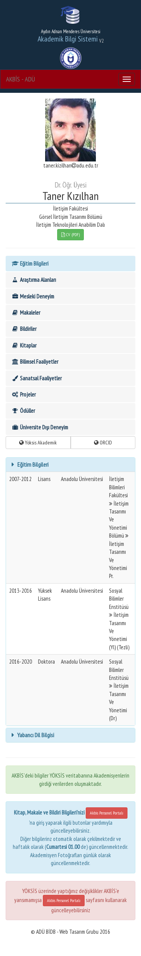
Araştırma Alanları (33, 279)
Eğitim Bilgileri (30, 263)
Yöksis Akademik (38, 442)
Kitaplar (23, 345)
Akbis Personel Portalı (106, 813)
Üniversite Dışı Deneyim (39, 427)
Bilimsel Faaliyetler (34, 361)
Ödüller (23, 410)
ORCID (103, 442)
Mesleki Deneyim (32, 296)
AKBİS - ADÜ (20, 79)
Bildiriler (23, 328)
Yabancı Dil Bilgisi (35, 735)
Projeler (23, 394)
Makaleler (25, 312)
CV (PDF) (70, 234)
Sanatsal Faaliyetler (36, 378)
